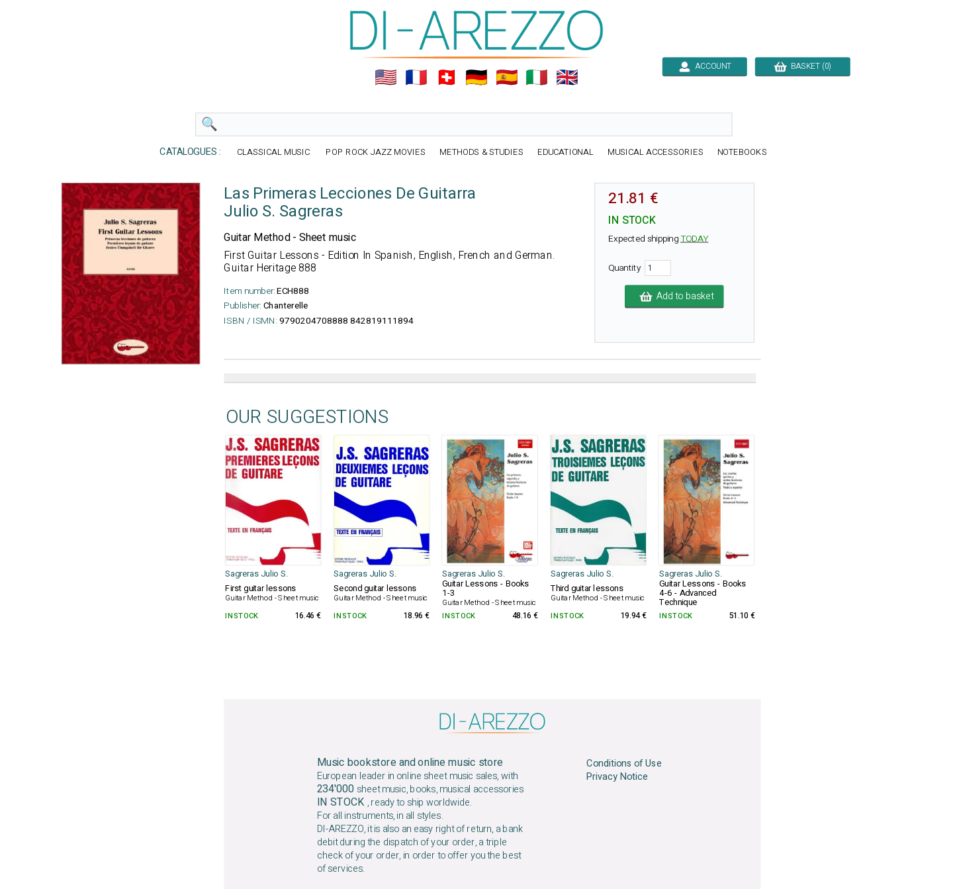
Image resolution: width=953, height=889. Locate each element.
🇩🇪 (476, 77)
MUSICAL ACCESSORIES (655, 152)
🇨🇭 (446, 77)
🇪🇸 (507, 77)
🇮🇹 (536, 77)
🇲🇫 (416, 77)
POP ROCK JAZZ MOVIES (375, 152)
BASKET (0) (802, 66)
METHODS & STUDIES (481, 152)
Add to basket (674, 296)
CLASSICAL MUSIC (274, 152)
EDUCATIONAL (565, 152)
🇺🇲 (386, 77)
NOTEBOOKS (742, 152)
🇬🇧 (567, 77)
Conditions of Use (624, 763)
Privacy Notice (617, 777)
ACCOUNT (704, 66)
